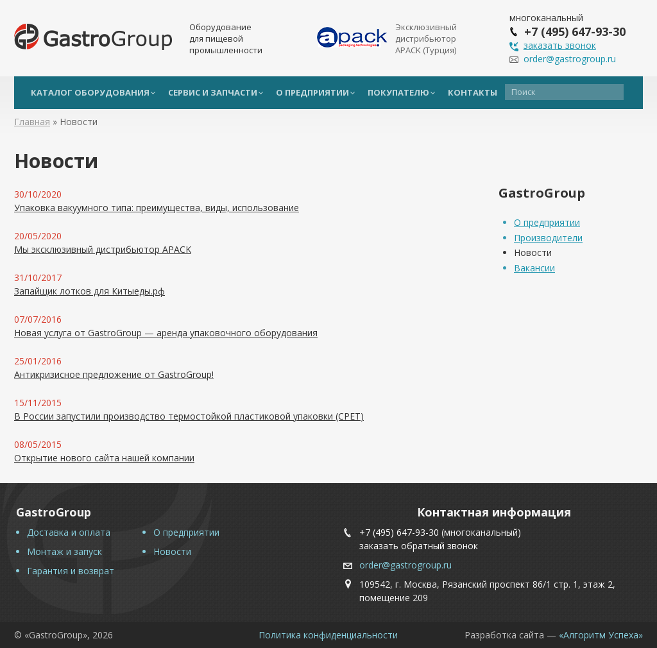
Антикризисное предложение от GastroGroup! (114, 374)
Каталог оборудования (90, 92)
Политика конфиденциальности (328, 635)
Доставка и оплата (68, 532)
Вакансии (534, 268)
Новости (533, 252)
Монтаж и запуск (64, 551)
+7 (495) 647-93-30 (399, 532)
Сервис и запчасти (212, 92)
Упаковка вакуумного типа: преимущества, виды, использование (156, 207)
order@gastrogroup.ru (570, 59)
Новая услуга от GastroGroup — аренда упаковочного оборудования (166, 333)
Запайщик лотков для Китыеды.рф (89, 291)
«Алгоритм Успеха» (601, 635)
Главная (32, 121)
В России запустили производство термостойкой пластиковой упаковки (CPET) (189, 416)
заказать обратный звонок (418, 546)
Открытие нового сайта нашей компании (104, 458)
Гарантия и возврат (70, 571)
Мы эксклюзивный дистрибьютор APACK (102, 249)
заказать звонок (560, 45)
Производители (548, 238)
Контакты (472, 92)
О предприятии (312, 92)
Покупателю (398, 92)
